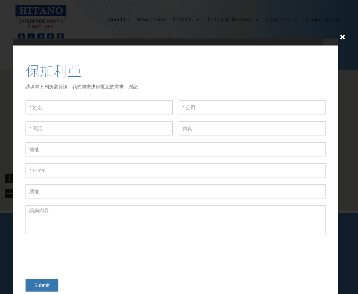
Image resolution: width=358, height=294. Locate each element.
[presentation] (79, 254)
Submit (42, 285)
